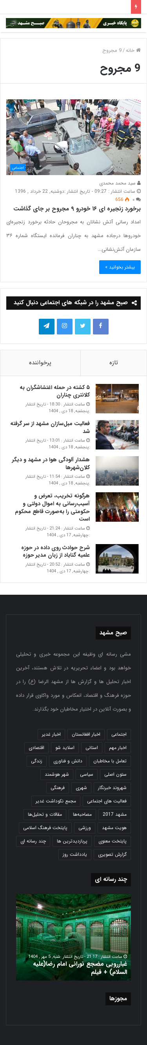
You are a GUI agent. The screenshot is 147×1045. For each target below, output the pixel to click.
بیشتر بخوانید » (120, 267)
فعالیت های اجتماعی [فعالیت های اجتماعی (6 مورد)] (107, 801)
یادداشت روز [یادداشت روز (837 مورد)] (75, 854)
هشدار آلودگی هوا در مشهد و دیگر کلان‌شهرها (51, 463)
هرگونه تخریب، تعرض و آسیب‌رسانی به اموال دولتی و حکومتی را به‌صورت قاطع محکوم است (52, 507)
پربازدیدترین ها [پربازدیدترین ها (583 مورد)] (72, 841)
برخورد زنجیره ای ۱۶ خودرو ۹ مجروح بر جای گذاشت (77, 209)
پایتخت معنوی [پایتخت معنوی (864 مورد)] (112, 841)
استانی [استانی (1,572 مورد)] (91, 747)
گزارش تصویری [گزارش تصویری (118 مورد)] (112, 854)
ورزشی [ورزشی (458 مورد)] (84, 827)
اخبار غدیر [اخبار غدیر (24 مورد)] (51, 734)
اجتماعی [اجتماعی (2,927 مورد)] (119, 734)
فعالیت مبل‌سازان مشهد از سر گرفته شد (50, 427)
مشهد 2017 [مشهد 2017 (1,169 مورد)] (115, 814)
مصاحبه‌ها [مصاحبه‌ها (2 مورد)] (82, 814)
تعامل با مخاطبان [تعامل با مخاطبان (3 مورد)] (110, 761)
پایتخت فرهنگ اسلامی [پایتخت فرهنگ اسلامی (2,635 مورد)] (45, 827)
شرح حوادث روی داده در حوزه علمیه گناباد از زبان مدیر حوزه (55, 551)
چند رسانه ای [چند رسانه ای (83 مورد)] (33, 841)
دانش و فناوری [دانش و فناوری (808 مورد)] (67, 761)
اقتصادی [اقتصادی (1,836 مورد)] (36, 747)
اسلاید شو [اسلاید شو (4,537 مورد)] (64, 747)
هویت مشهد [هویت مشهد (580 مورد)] (114, 827)
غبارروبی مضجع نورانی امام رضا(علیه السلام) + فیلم (80, 968)
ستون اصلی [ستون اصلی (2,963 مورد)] (115, 774)
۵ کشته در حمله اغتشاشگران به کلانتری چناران (55, 391)
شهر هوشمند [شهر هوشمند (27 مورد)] (57, 774)
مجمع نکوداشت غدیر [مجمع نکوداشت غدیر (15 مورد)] (56, 801)
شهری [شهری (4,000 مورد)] (81, 787)
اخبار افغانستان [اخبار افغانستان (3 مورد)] (86, 734)
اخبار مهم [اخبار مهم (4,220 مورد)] (118, 747)
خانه (133, 50)
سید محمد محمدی (120, 183)
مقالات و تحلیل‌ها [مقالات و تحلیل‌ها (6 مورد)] (45, 814)
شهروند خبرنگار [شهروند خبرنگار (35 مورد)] (112, 787)
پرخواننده (40, 362)
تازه (113, 362)
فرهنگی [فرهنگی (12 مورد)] (58, 787)
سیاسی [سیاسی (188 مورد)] (86, 774)
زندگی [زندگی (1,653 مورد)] (36, 761)
